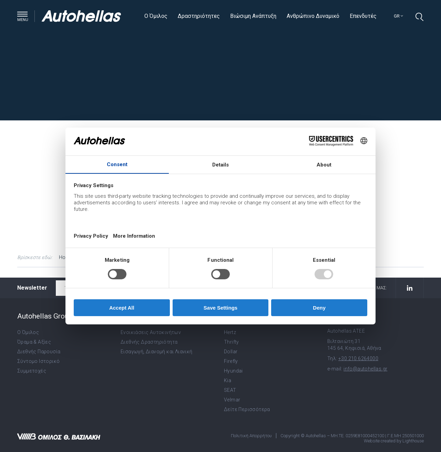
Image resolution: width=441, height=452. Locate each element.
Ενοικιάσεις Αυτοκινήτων (151, 332)
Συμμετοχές (31, 371)
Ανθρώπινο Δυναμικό (313, 16)
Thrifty (231, 342)
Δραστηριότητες (199, 16)
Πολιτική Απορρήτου (251, 435)
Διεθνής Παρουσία (38, 351)
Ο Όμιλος (155, 16)
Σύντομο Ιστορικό (38, 361)
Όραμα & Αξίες (34, 342)
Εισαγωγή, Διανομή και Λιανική (157, 351)
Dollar (230, 351)
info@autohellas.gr (365, 369)
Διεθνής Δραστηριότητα (149, 342)
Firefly (231, 361)
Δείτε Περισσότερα (247, 409)
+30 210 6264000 (358, 358)
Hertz (230, 332)
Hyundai (233, 371)
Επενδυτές (363, 16)
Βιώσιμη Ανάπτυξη (253, 16)
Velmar (232, 399)
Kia (227, 380)
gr (398, 16)
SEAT (230, 390)
